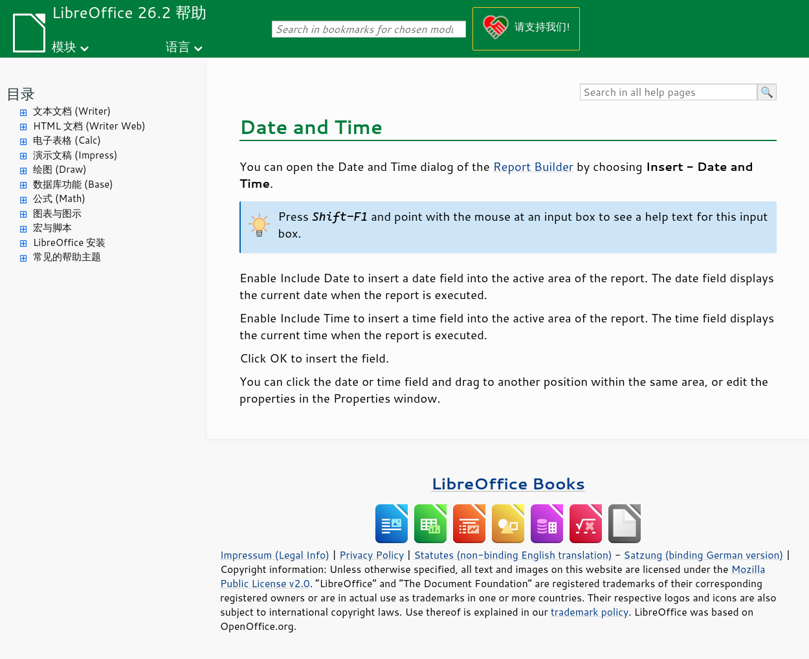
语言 (178, 46)
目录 (20, 94)
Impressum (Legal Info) (274, 555)
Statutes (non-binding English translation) (513, 555)
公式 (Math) (59, 198)
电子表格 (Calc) (67, 140)
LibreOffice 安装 (69, 242)
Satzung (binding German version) (704, 555)
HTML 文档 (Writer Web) (89, 126)
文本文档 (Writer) (72, 111)
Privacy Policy (371, 555)
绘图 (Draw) (60, 169)
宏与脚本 (52, 227)
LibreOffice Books (508, 483)
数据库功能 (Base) (73, 184)
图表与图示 (57, 213)
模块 (64, 46)
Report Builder (533, 166)
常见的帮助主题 (67, 256)
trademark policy (589, 612)
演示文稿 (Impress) (75, 155)
